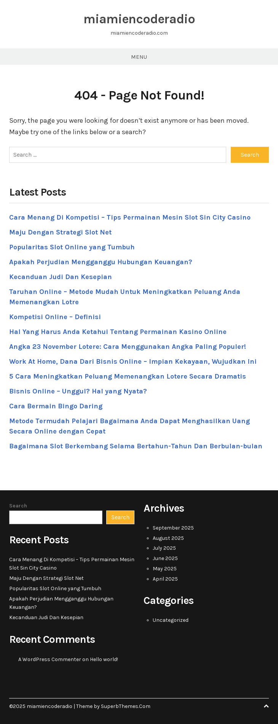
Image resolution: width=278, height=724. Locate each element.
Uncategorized (171, 620)
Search (18, 505)
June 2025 (165, 558)
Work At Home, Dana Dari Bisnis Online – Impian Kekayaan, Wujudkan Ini (133, 361)
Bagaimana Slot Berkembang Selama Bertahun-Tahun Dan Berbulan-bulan (135, 446)
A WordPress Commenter (49, 659)
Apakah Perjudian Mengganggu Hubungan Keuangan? (100, 262)
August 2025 (168, 538)
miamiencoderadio (139, 19)
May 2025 (165, 568)
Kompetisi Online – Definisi (55, 317)
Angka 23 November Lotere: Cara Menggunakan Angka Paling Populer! (127, 346)
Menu (139, 56)
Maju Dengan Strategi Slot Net (60, 232)
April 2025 (165, 579)
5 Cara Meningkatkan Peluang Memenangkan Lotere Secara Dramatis (127, 376)
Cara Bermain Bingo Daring (55, 406)
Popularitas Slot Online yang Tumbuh (72, 247)
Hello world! (104, 659)
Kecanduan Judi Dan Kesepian (60, 277)
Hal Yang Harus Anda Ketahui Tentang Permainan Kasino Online (118, 331)
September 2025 (173, 528)
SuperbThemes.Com (125, 706)
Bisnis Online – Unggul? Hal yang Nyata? (78, 391)
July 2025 (164, 548)
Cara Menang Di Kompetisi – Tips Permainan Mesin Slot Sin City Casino (130, 217)
